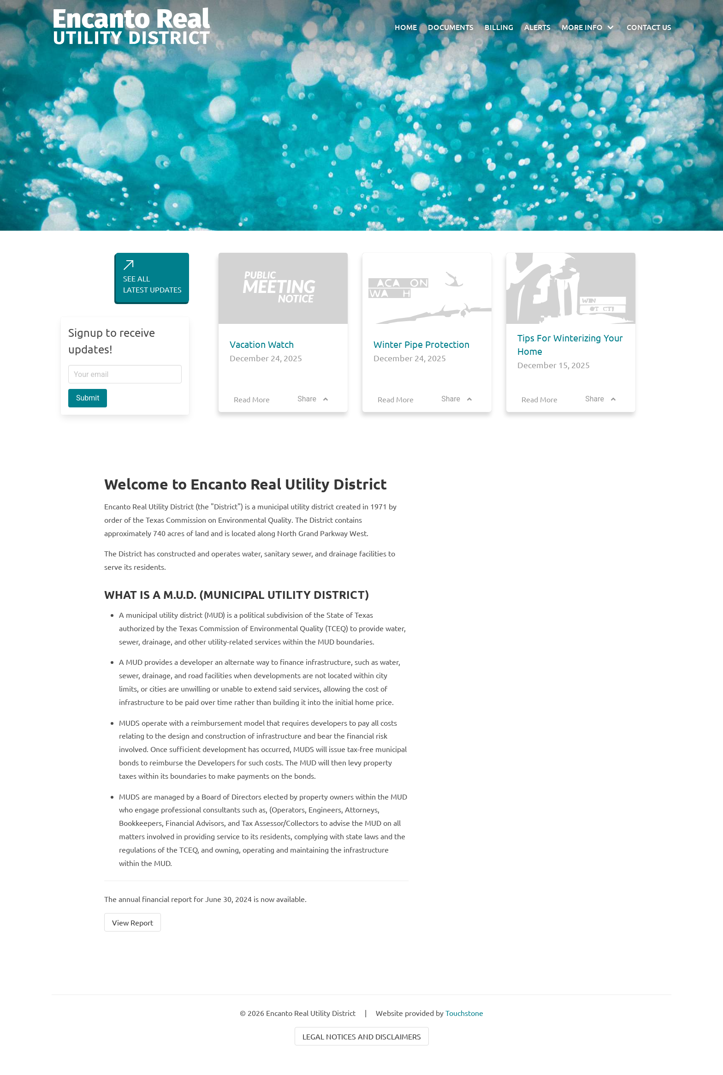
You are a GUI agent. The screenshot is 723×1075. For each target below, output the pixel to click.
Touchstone (464, 1012)
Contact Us (649, 27)
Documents (451, 27)
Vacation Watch (262, 344)
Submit (87, 398)
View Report (132, 922)
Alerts (537, 27)
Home (406, 27)
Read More (252, 399)
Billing (499, 27)
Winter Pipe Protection (421, 344)
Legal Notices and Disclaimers (361, 1036)
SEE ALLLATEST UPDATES (152, 277)
